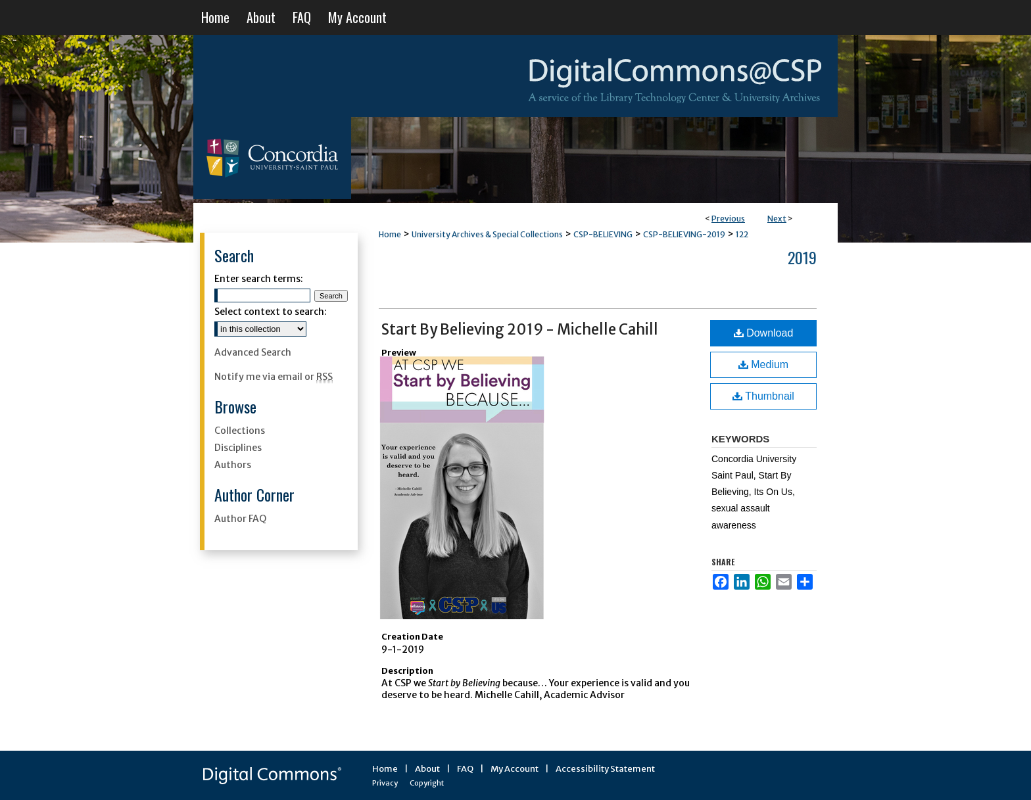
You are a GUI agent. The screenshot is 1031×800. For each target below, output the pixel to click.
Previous (728, 219)
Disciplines (238, 448)
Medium (763, 364)
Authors (232, 465)
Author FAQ (240, 519)
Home (390, 234)
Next (776, 219)
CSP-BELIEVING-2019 (684, 234)
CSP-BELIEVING (603, 234)
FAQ (465, 768)
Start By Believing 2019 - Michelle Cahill (519, 329)
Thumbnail (763, 396)
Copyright (427, 783)
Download (764, 333)
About (427, 768)
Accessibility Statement (605, 768)
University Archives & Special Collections (487, 234)
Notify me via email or (273, 377)
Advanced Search (252, 352)
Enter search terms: (258, 279)
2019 (802, 257)
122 (742, 234)
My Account (515, 768)
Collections (239, 430)
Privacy (385, 783)
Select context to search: (270, 312)
